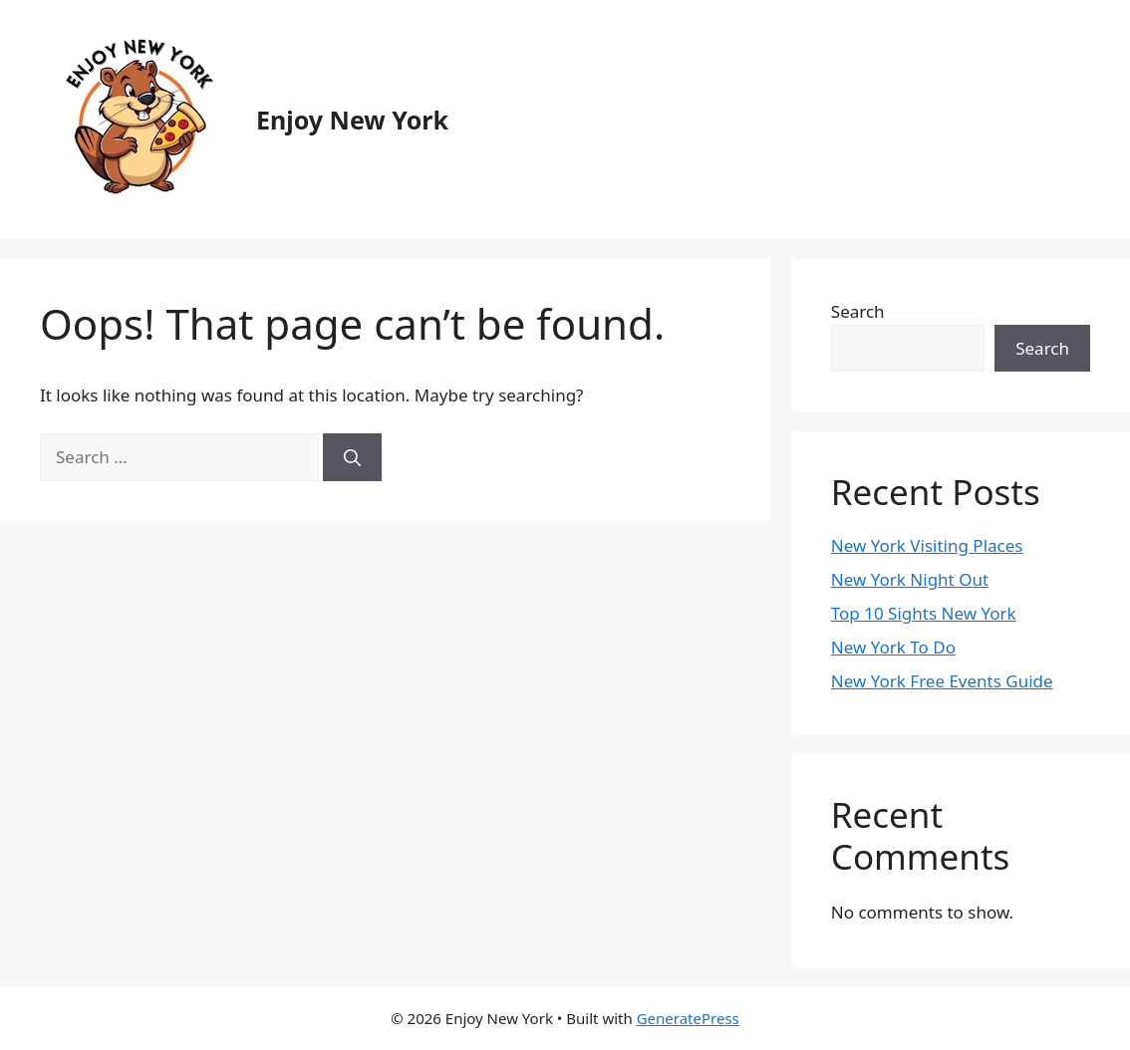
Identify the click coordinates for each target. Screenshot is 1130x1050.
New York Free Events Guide (942, 680)
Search (858, 311)
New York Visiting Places (927, 545)
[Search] (352, 457)
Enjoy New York (352, 119)
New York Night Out (910, 579)
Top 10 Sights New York (923, 613)
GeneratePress (688, 1018)
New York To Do (893, 647)
